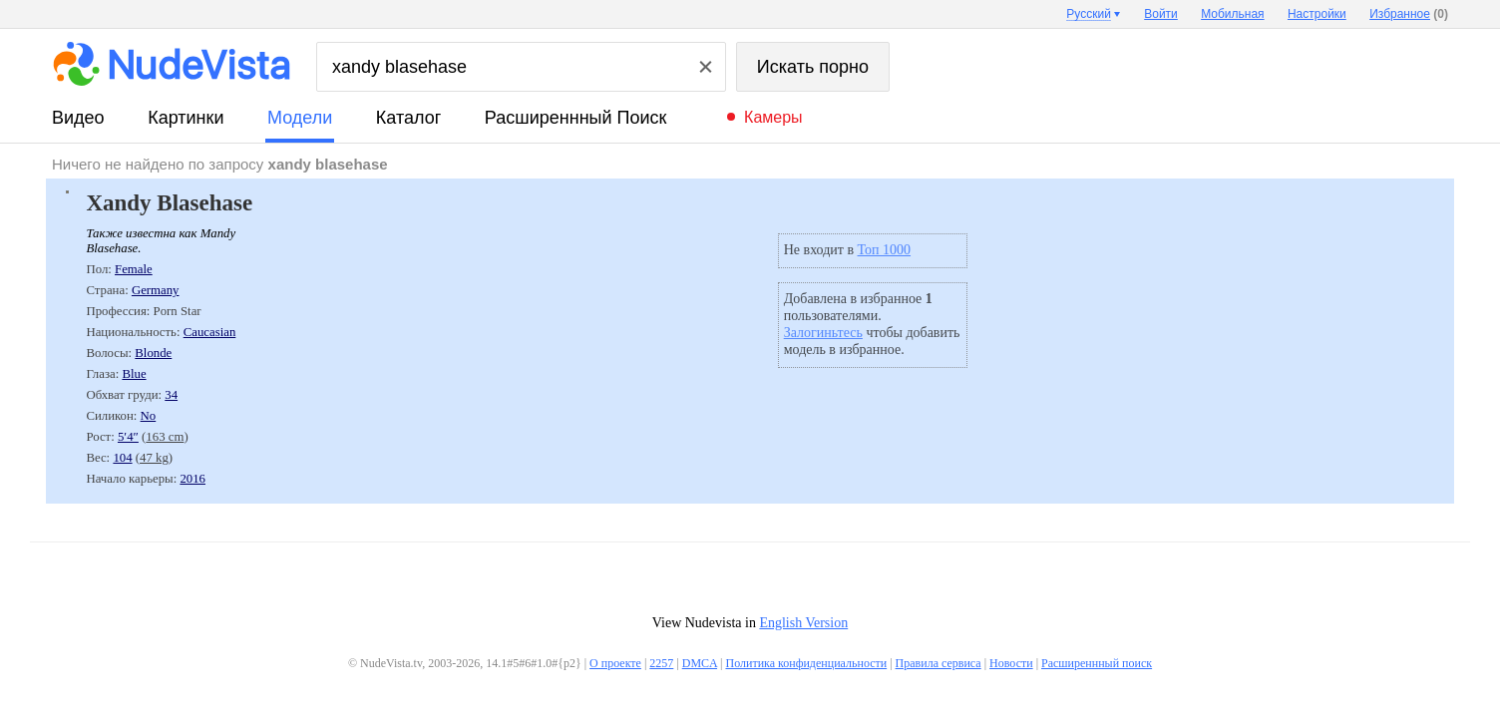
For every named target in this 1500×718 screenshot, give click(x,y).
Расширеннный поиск (576, 118)
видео (78, 118)
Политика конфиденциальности (806, 663)
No (149, 416)
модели (299, 118)
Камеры (773, 117)
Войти (1161, 14)
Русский (1088, 14)
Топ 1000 (885, 249)
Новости (1011, 663)
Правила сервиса (938, 663)
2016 (192, 479)
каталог (408, 118)
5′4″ (128, 437)
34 (171, 395)
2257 (661, 663)
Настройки (1317, 14)
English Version (803, 622)
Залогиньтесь (823, 332)
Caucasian (210, 332)
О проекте (615, 663)
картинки (185, 118)
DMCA (699, 663)
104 (122, 458)
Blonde (153, 353)
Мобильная (1232, 14)
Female (134, 269)
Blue (134, 374)
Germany (156, 290)
